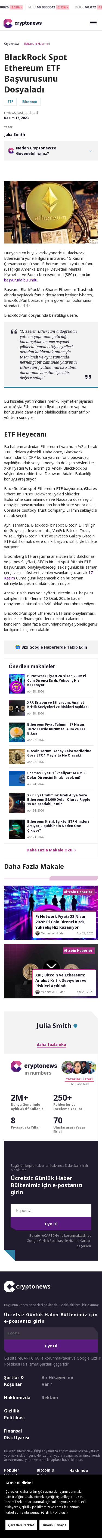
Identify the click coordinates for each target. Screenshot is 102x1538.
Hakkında (78, 1470)
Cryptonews (11, 44)
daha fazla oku (51, 1044)
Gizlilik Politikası (14, 1414)
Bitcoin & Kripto (45, 1472)
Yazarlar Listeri (79, 1079)
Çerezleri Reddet (21, 1525)
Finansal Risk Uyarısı (16, 1434)
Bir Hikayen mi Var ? (57, 1381)
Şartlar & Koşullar (14, 1381)
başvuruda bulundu (20, 280)
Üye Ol (51, 1223)
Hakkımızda (17, 1398)
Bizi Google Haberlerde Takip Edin (51, 647)
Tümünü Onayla (54, 1525)
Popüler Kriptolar (12, 1472)
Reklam (50, 1398)
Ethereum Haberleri (37, 44)
